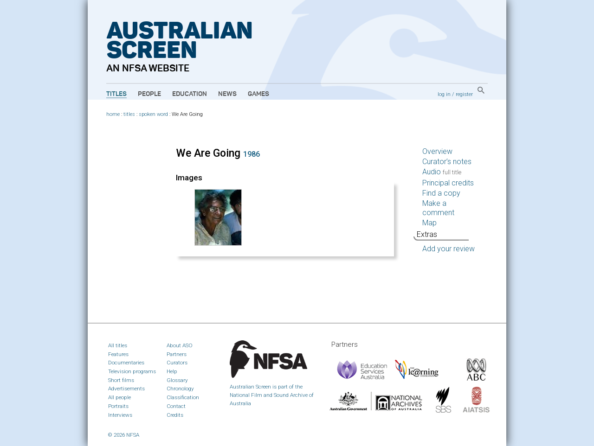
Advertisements (126, 388)
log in (444, 94)
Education (189, 94)
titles (129, 114)
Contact (176, 406)
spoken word (153, 114)
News (227, 94)
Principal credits (448, 182)
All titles (117, 345)
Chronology (180, 388)
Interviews (120, 415)
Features (118, 354)
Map (429, 222)
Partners (177, 354)
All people (119, 397)
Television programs (132, 371)
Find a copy (441, 193)
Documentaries (126, 362)
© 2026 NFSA (123, 435)
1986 (251, 154)
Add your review (448, 248)
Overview (437, 151)
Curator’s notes (446, 161)
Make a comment (438, 208)
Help (172, 371)
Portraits (118, 406)
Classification (183, 397)
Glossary (177, 380)
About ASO (180, 345)
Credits (175, 415)
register (464, 94)
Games (258, 94)
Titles (116, 94)
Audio (441, 171)
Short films (121, 380)
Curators (177, 362)
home (113, 114)
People (149, 94)
